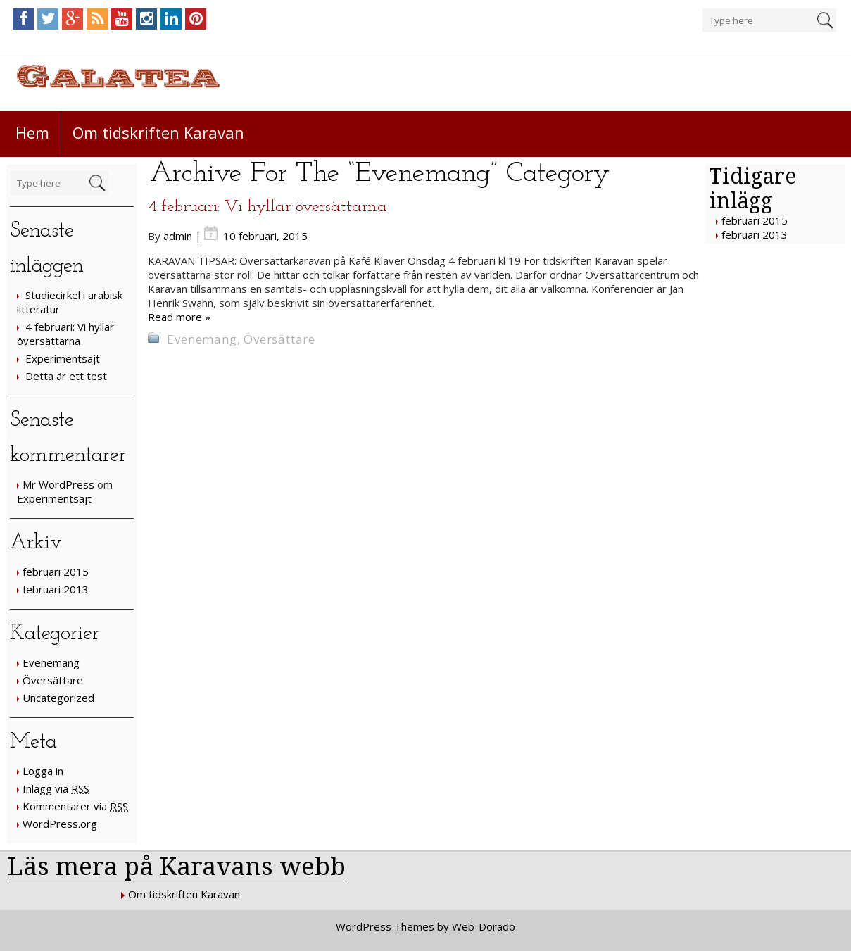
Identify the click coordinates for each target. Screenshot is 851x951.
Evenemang (51, 662)
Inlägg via (56, 788)
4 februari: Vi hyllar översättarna (65, 334)
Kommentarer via (75, 806)
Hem (32, 132)
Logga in (43, 771)
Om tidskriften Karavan (158, 132)
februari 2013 (56, 589)
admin (177, 236)
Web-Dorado (483, 926)
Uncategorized (58, 698)
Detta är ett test (66, 376)
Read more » (179, 317)
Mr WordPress (58, 484)
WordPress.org (60, 824)
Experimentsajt (62, 358)
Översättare (53, 680)
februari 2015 (56, 572)
